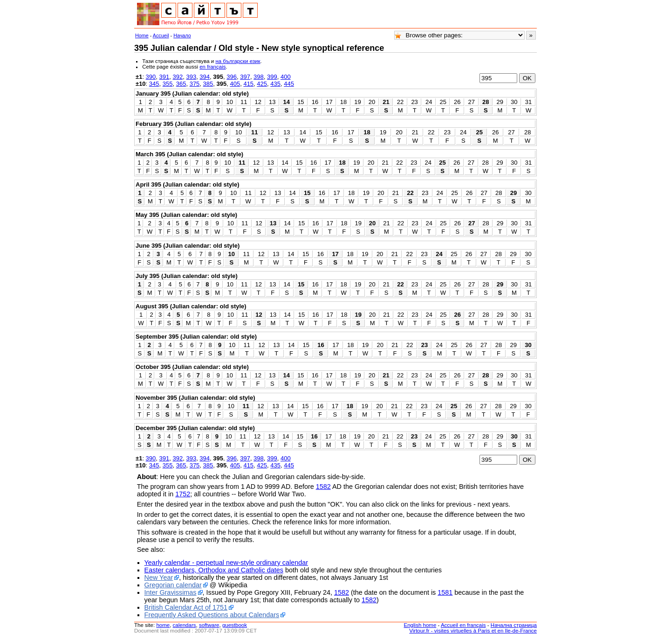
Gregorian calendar (173, 585)
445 (289, 83)
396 (231, 76)
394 (204, 76)
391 (164, 76)
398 (258, 76)
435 (275, 83)
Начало (182, 35)
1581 (445, 592)
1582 (323, 486)
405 (235, 83)
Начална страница (514, 625)
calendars (184, 625)
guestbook (234, 625)
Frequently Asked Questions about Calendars (212, 615)
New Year (158, 577)
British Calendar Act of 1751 (185, 607)
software (209, 625)
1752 (182, 494)
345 (154, 83)
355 (168, 83)
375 (195, 83)
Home (142, 35)
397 (245, 76)
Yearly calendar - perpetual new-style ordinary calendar (226, 562)
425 (262, 83)
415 (248, 83)
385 (208, 83)
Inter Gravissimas (170, 592)
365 (181, 83)
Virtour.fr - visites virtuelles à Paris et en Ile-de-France (473, 630)
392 (177, 76)
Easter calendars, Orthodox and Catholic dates (213, 570)
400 (286, 76)
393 (191, 76)
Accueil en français (463, 625)
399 (272, 76)
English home (420, 625)
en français (212, 67)
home (163, 625)
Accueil (161, 35)
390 (151, 76)
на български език (237, 61)
